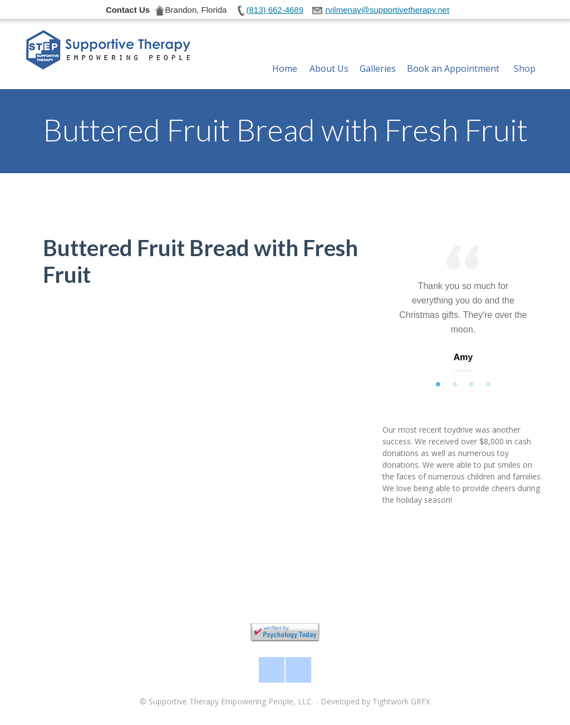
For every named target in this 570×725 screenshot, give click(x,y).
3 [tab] (471, 384)
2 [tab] (454, 384)
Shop (524, 55)
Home (284, 55)
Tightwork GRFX (401, 701)
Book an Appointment (453, 55)
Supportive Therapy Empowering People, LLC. (231, 701)
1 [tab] (438, 384)
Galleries (378, 55)
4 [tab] (488, 384)
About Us (328, 55)
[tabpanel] (463, 311)
